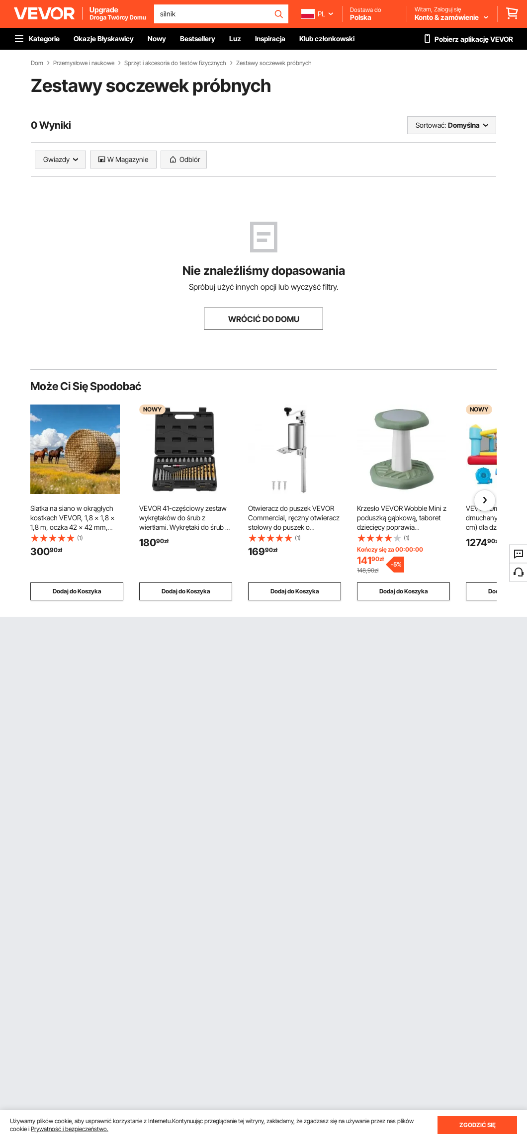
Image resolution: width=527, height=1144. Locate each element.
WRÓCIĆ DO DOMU (263, 319)
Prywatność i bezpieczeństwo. (69, 1129)
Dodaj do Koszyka (77, 591)
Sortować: (431, 125)
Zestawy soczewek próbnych (274, 63)
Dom (37, 63)
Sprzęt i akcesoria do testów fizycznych (175, 63)
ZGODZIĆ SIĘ (477, 1125)
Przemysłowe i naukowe (83, 63)
